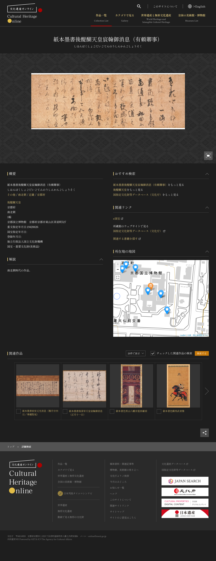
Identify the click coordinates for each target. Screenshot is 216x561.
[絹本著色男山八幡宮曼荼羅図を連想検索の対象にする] (112, 411)
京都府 (41, 195)
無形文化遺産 (65, 511)
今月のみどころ (118, 481)
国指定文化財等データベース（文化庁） (137, 195)
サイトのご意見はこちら (123, 517)
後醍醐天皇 (14, 202)
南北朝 (22, 195)
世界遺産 (62, 505)
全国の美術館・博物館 (191, 18)
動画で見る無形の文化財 (71, 517)
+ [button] (118, 264)
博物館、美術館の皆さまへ (124, 469)
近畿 (31, 195)
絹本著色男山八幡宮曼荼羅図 (131, 411)
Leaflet (183, 335)
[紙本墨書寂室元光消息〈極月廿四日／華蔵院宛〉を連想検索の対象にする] (18, 411)
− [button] (118, 269)
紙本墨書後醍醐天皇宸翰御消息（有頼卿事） (140, 185)
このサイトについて (165, 6)
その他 (11, 195)
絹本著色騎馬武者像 (173, 411)
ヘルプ (113, 493)
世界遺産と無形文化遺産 (156, 18)
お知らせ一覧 (117, 487)
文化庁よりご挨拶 (119, 475)
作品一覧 (101, 18)
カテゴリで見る (124, 18)
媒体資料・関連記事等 (122, 464)
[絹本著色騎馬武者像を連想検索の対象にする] (159, 411)
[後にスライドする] (205, 391)
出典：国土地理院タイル (197, 335)
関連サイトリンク (119, 505)
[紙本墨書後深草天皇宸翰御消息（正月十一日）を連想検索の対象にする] (65, 411)
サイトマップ (117, 511)
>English (196, 6)
